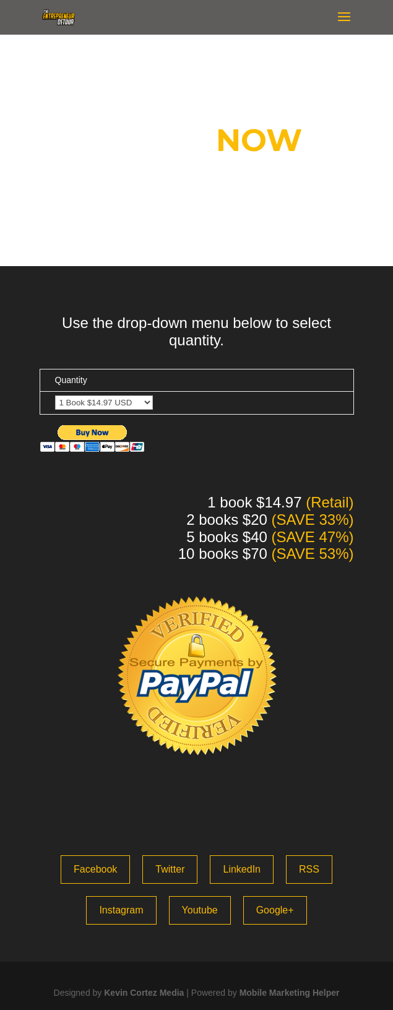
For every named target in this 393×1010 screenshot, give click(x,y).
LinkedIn (242, 869)
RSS (309, 869)
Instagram (121, 910)
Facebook (95, 869)
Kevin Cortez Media (144, 993)
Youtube (200, 910)
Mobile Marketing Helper (290, 993)
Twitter (169, 869)
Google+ (275, 910)
